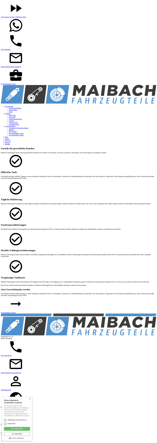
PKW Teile (12, 115)
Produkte (8, 113)
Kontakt (7, 144)
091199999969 (5, 49)
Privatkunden (9, 106)
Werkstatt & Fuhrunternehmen (18, 128)
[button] (17, 438)
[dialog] (17, 419)
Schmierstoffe (13, 122)
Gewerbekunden (10, 126)
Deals (10, 112)
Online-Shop (13, 110)
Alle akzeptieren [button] (17, 429)
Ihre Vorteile (13, 131)
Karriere (7, 142)
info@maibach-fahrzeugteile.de (11, 67)
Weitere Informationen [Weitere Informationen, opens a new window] (22, 416)
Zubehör (11, 121)
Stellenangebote (6, 390)
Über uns (8, 140)
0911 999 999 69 (6, 355)
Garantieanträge (14, 124)
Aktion (7, 139)
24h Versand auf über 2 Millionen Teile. (13, 17)
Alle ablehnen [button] (17, 434)
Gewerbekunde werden (16, 135)
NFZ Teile (12, 117)
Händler (11, 130)
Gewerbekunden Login (8, 84)
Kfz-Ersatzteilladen (15, 108)
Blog (6, 137)
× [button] (30, 399)
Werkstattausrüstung (15, 119)
